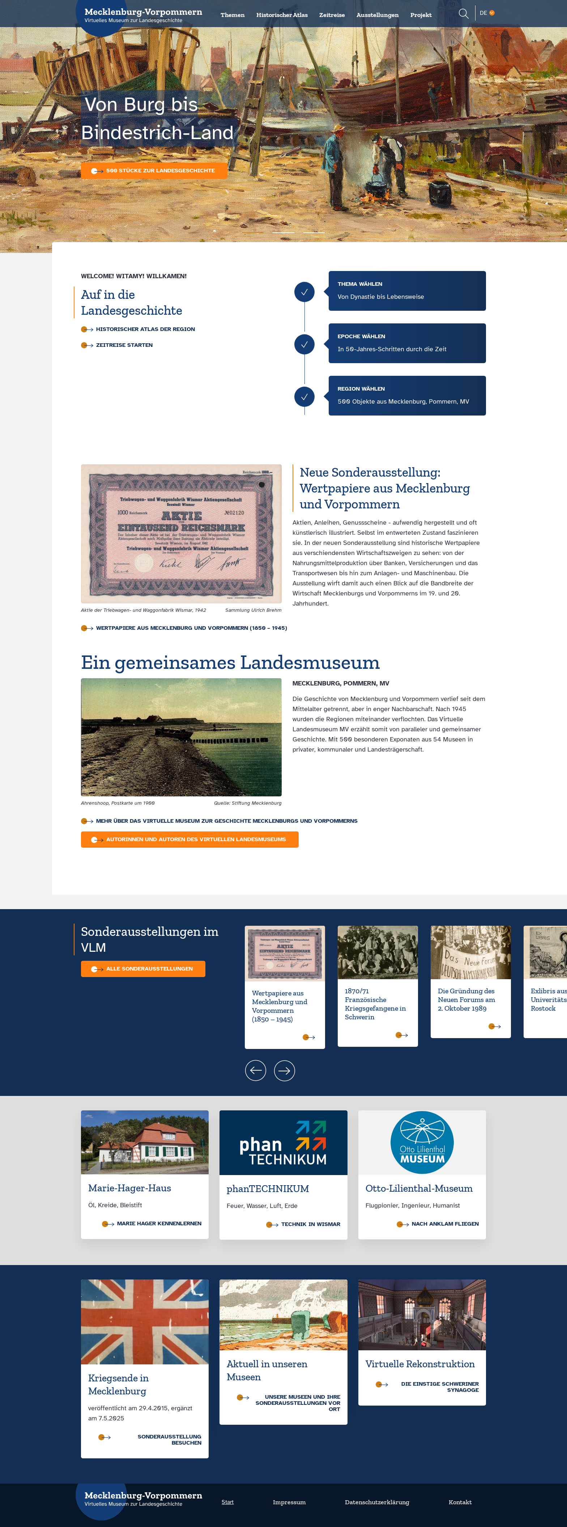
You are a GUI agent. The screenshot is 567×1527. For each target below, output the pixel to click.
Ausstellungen (378, 15)
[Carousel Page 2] (283, 232)
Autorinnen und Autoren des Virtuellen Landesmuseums (190, 839)
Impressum (289, 1502)
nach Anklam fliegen (439, 1223)
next (284, 1070)
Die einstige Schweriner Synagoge (429, 1387)
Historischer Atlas (282, 15)
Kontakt (460, 1502)
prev (256, 1070)
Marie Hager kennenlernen (153, 1223)
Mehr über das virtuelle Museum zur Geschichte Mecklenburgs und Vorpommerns (221, 821)
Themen (233, 15)
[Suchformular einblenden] (464, 14)
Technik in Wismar (304, 1224)
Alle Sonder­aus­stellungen (143, 968)
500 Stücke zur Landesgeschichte (154, 170)
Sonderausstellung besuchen (151, 1439)
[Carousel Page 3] (314, 232)
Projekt (421, 15)
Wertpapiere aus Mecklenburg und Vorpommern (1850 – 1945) (185, 628)
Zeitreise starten (118, 345)
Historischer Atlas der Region (139, 329)
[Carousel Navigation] (406, 1070)
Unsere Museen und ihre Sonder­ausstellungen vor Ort (290, 1403)
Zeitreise (332, 15)
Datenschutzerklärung (377, 1502)
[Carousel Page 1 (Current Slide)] (253, 232)
